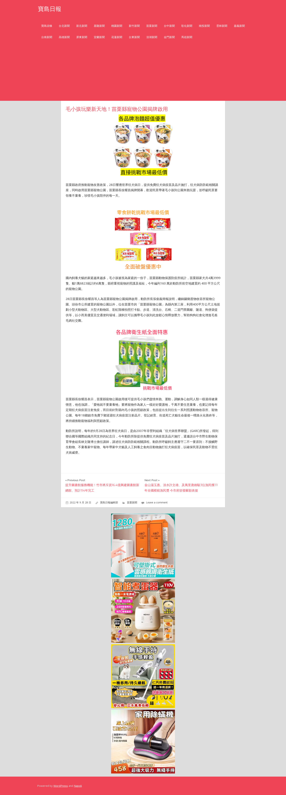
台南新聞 (46, 37)
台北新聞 (64, 26)
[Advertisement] (143, 73)
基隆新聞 (99, 26)
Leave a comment (157, 502)
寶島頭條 (46, 26)
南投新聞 (204, 26)
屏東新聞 (81, 37)
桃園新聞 (116, 26)
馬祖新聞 (186, 37)
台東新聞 (134, 37)
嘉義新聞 (239, 26)
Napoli (78, 786)
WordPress (60, 786)
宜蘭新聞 (99, 37)
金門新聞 (169, 37)
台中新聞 (169, 26)
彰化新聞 (186, 26)
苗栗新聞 (151, 26)
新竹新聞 (134, 26)
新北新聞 (81, 26)
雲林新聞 (221, 26)
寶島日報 (49, 8)
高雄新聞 (64, 37)
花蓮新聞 (116, 37)
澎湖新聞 (151, 37)
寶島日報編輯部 (109, 502)
